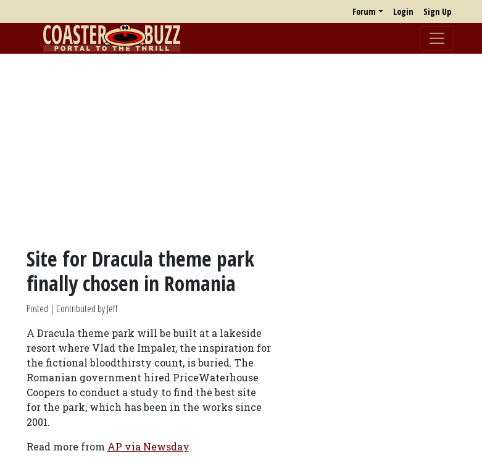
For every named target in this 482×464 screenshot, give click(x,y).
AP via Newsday (148, 446)
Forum (364, 11)
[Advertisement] (241, 150)
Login (403, 11)
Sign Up (437, 11)
